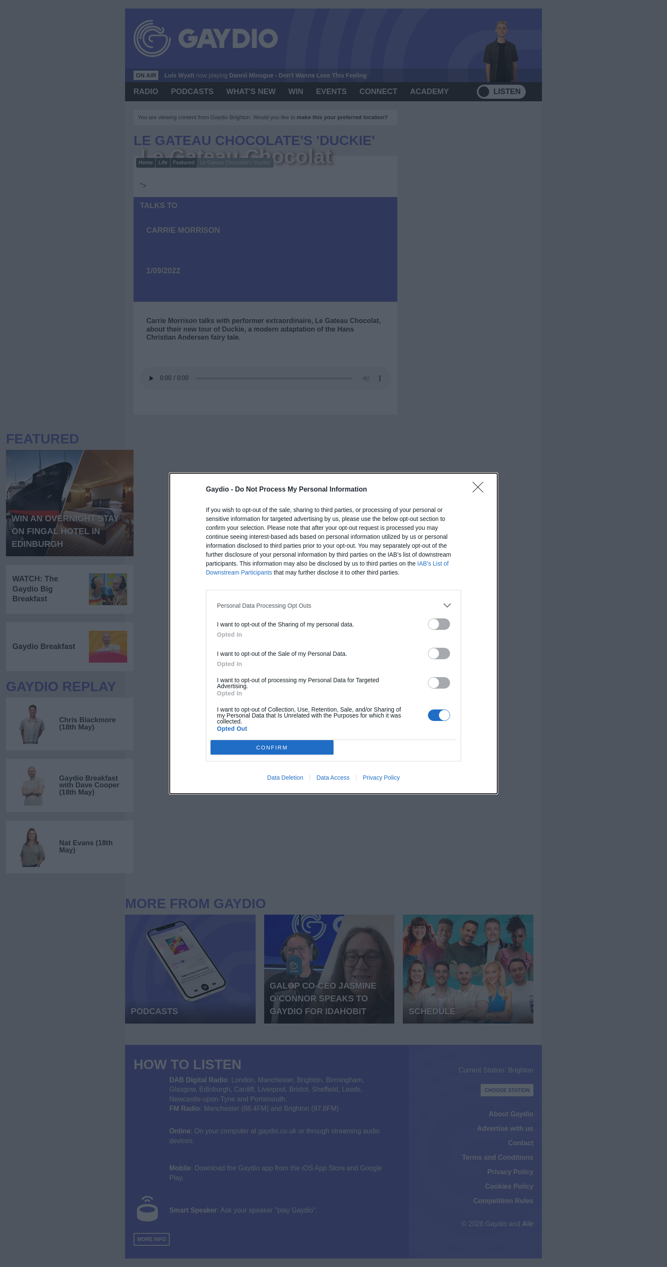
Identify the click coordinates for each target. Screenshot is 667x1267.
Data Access (333, 777)
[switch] (439, 624)
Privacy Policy (381, 777)
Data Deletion (285, 777)
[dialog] (333, 633)
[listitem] (333, 605)
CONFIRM (272, 747)
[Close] (481, 490)
